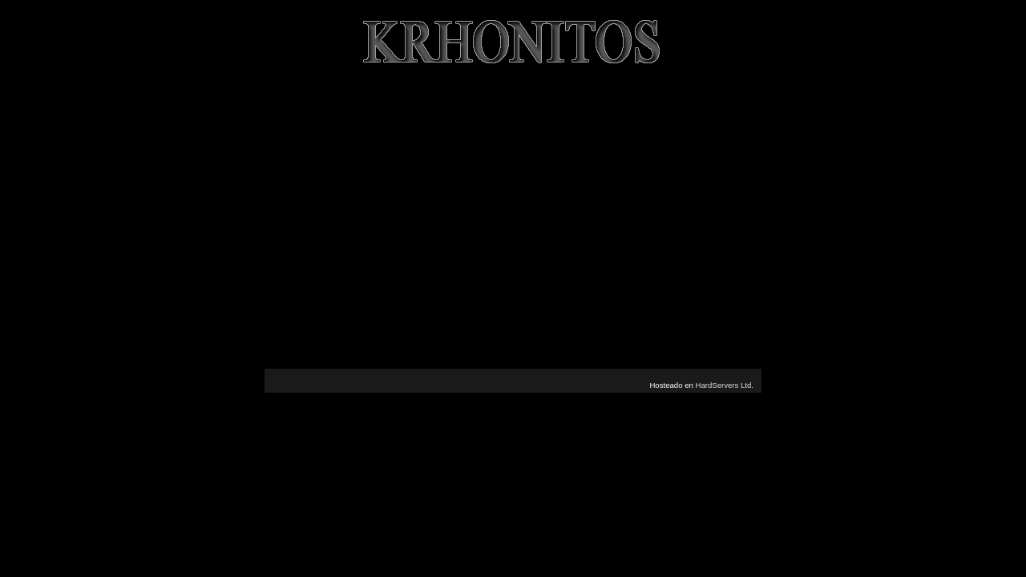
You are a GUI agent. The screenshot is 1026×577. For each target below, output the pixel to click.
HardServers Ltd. (724, 385)
